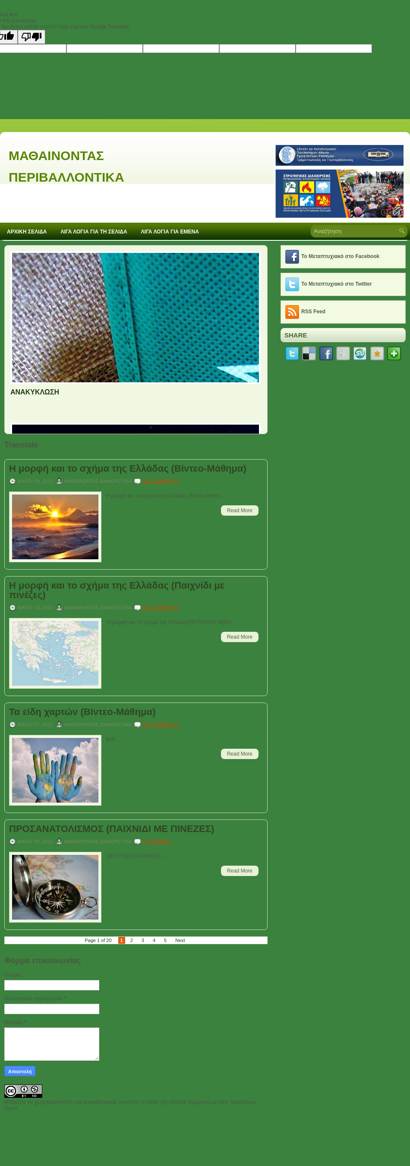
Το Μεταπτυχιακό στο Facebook (340, 256)
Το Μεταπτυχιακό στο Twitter (336, 284)
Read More (239, 510)
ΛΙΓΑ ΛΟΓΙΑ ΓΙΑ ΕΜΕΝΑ (170, 232)
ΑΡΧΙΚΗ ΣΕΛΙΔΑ (27, 232)
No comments (160, 481)
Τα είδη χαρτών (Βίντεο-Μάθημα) (82, 712)
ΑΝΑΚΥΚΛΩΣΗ (34, 392)
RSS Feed (313, 312)
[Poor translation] (31, 37)
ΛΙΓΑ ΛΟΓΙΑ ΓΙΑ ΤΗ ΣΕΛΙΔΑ (94, 232)
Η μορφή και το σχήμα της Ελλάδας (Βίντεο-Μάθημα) (127, 468)
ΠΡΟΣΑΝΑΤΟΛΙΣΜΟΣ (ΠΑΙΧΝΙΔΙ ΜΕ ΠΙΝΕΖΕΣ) (111, 829)
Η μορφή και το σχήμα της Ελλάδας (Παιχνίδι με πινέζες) (116, 590)
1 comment (156, 841)
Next (180, 940)
